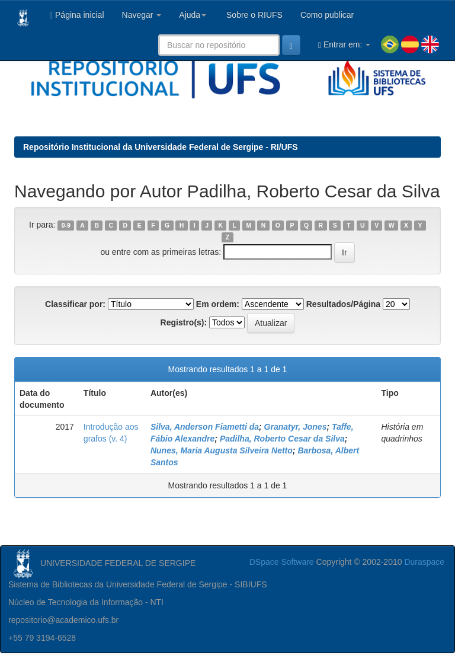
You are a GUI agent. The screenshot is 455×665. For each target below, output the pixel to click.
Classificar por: (75, 304)
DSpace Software (281, 562)
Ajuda (192, 15)
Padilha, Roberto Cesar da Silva (282, 438)
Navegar (142, 15)
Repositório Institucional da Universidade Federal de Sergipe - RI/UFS (160, 147)
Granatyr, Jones (295, 426)
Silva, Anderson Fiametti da (204, 426)
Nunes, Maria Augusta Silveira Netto (221, 450)
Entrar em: (344, 45)
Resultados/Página (343, 304)
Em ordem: (217, 304)
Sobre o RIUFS (253, 15)
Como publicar (327, 15)
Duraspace (424, 562)
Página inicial (77, 15)
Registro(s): (184, 322)
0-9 (66, 225)
